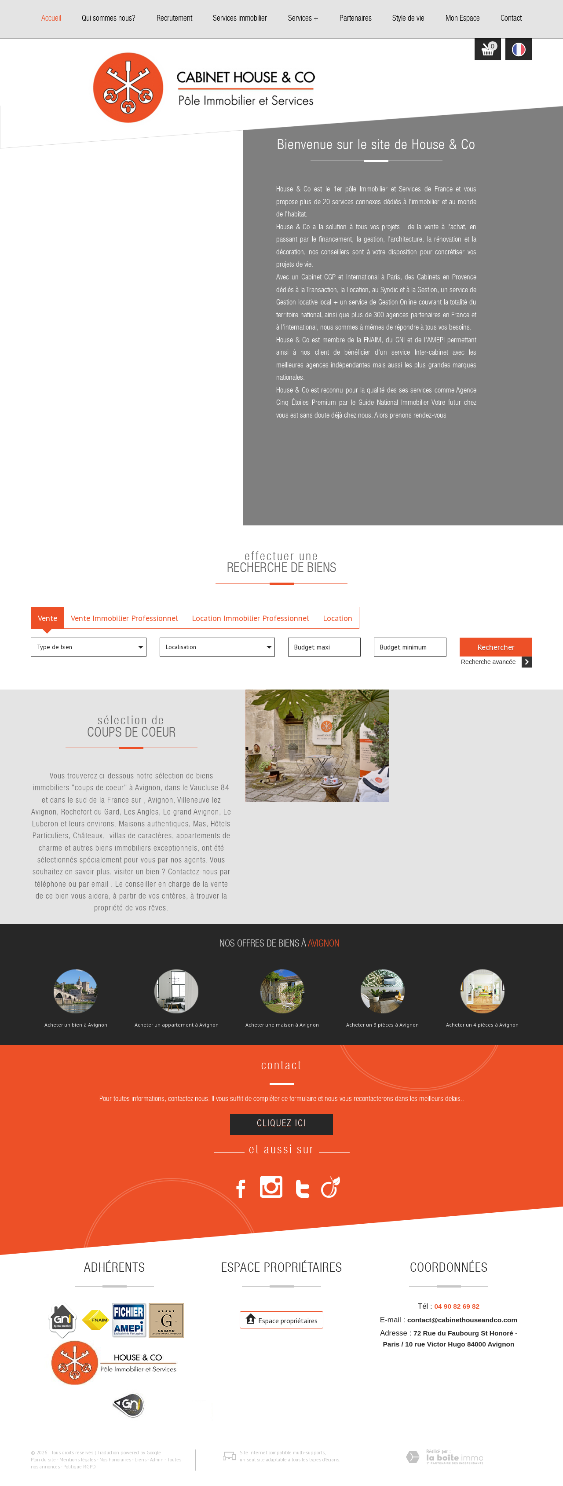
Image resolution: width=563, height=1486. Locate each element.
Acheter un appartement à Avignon (177, 1024)
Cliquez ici (281, 1124)
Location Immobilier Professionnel (250, 618)
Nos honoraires (115, 1460)
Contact (511, 19)
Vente (47, 618)
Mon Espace (463, 19)
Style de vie (408, 19)
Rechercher (496, 647)
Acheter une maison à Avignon (282, 1024)
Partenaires (356, 19)
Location (337, 618)
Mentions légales (77, 1460)
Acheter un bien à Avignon (75, 1024)
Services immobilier (240, 19)
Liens (140, 1460)
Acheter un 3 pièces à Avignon (382, 1024)
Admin (157, 1460)
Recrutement (174, 19)
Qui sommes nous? (108, 19)
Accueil (51, 19)
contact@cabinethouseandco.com (462, 1320)
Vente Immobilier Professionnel (124, 618)
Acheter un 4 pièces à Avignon (482, 1024)
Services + (303, 19)
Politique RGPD (79, 1467)
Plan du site (43, 1460)
